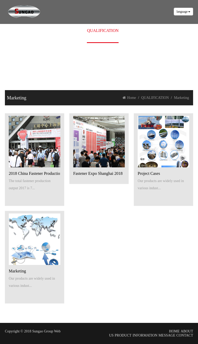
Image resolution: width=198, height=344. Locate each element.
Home (129, 98)
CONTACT (157, 30)
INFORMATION (145, 335)
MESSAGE (133, 30)
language (183, 11)
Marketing (181, 98)
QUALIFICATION (103, 30)
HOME (26, 30)
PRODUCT (72, 30)
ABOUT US (47, 30)
